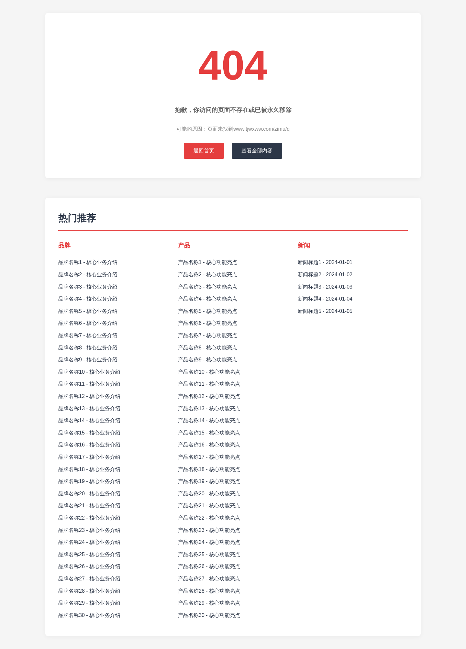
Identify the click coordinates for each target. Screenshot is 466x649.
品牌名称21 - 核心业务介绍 (89, 505)
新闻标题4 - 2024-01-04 (325, 299)
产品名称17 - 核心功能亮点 (209, 457)
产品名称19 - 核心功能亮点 (209, 481)
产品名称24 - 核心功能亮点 (209, 542)
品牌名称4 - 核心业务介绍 (87, 299)
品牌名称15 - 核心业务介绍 (89, 432)
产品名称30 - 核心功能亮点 (209, 615)
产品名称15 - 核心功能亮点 (209, 432)
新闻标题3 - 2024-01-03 (325, 287)
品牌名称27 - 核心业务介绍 (89, 578)
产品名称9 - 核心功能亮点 (207, 359)
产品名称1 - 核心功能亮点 (207, 262)
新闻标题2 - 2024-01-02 (325, 274)
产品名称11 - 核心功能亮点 (209, 384)
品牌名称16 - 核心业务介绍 (89, 444)
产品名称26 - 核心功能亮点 (209, 566)
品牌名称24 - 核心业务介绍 (89, 542)
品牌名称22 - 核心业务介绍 (89, 518)
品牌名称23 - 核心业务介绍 (89, 530)
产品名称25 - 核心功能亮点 (209, 554)
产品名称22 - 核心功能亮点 (209, 518)
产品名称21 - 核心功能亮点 (209, 505)
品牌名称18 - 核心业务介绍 (89, 469)
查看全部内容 (256, 150)
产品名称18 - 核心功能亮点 (209, 469)
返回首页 (204, 150)
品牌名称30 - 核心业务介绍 (89, 615)
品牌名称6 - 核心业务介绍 (87, 323)
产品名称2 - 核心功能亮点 (207, 274)
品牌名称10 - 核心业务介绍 (89, 372)
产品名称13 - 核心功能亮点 (209, 408)
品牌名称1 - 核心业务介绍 (87, 262)
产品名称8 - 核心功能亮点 (207, 347)
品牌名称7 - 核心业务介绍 (87, 335)
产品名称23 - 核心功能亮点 (209, 530)
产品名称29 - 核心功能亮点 (209, 603)
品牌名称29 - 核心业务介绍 (89, 603)
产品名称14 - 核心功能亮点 (209, 420)
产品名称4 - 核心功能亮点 (207, 299)
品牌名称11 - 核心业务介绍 (89, 384)
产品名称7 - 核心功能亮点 (207, 335)
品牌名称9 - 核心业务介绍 (87, 359)
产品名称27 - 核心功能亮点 (209, 578)
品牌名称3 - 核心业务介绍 (87, 287)
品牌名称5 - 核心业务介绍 (87, 311)
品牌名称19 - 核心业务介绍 (89, 481)
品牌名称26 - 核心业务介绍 (89, 566)
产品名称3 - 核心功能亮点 (207, 287)
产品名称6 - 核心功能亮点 (207, 323)
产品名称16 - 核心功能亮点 (209, 444)
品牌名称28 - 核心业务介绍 (89, 591)
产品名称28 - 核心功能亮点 (209, 591)
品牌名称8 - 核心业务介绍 (87, 347)
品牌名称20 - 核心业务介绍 (89, 493)
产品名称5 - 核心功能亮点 (207, 311)
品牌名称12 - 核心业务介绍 (89, 396)
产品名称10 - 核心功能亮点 (209, 372)
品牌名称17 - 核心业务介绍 (89, 457)
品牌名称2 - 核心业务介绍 (87, 274)
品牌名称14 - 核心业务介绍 (89, 420)
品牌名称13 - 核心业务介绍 (89, 408)
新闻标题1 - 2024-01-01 (325, 262)
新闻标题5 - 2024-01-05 (325, 311)
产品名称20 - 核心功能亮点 (209, 493)
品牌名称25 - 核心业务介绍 (89, 554)
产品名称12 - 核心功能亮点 (209, 396)
